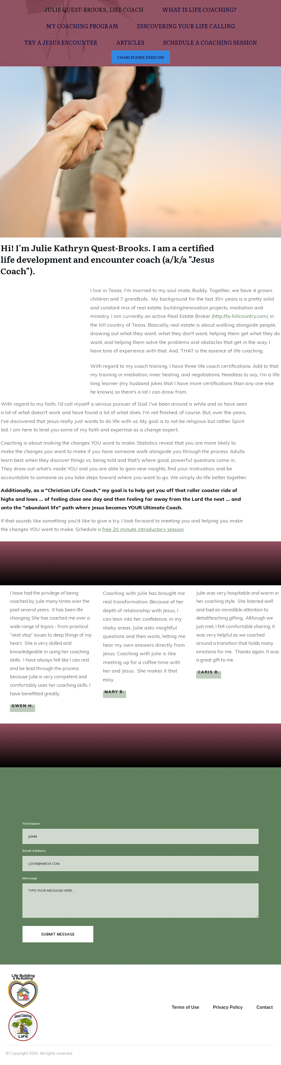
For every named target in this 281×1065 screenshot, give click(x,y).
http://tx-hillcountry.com (240, 316)
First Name (31, 823)
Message (30, 878)
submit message (58, 934)
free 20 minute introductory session (143, 529)
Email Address (34, 851)
